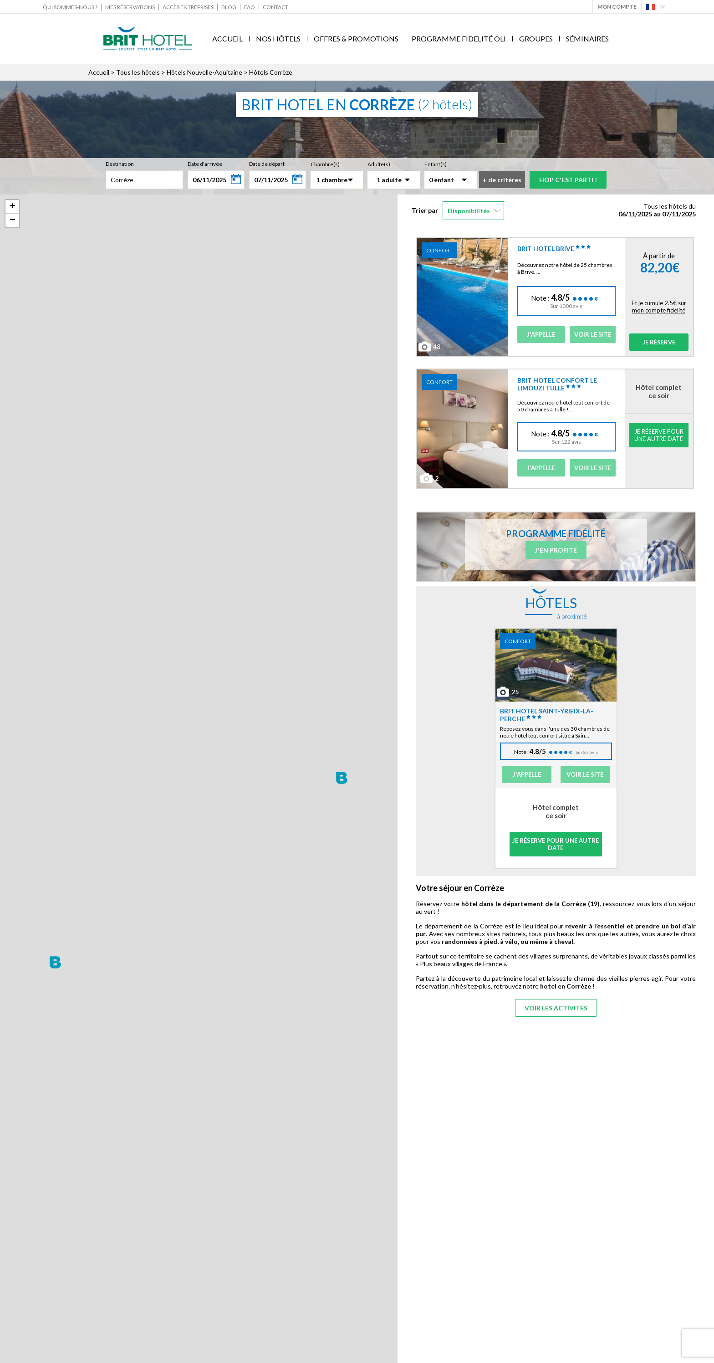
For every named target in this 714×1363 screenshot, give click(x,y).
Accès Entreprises (188, 7)
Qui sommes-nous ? (70, 7)
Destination (120, 163)
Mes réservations (130, 7)
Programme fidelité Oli (459, 38)
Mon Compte (617, 6)
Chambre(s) (325, 164)
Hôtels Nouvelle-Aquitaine (204, 72)
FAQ (249, 7)
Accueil (227, 38)
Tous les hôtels (138, 72)
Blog (228, 7)
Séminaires (587, 38)
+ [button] (12, 207)
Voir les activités (556, 1008)
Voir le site (592, 334)
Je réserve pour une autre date (658, 435)
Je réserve (659, 342)
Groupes (536, 38)
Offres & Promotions (356, 38)
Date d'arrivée (205, 163)
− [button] (12, 220)
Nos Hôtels (278, 38)
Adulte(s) (378, 164)
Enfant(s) (435, 164)
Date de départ (267, 163)
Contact (275, 7)
